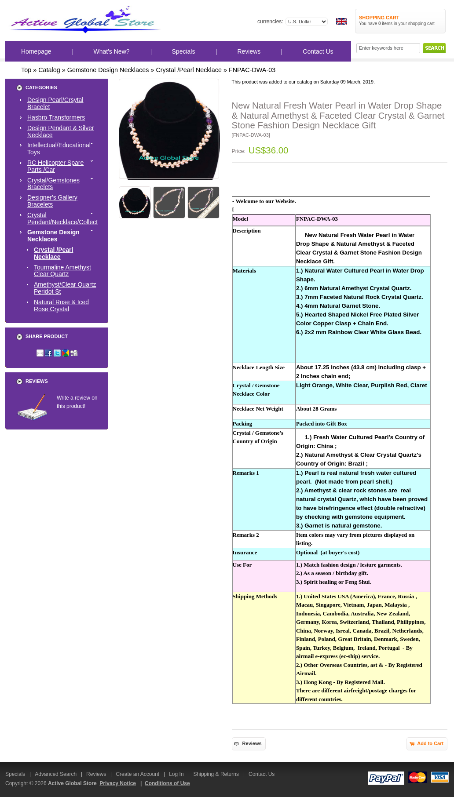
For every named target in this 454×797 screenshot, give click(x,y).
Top (26, 69)
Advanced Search (56, 774)
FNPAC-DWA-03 (252, 69)
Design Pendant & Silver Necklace (60, 131)
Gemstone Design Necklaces (108, 69)
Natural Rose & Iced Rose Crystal (61, 305)
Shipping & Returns (216, 774)
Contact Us (318, 51)
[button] (248, 744)
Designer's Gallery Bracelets (52, 201)
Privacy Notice (117, 783)
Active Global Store (72, 783)
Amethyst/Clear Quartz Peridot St (65, 288)
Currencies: (270, 21)
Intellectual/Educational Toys (62, 149)
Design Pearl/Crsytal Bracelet (55, 103)
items (385, 23)
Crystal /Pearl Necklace (189, 69)
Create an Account (137, 774)
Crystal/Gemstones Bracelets (62, 184)
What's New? (112, 51)
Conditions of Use (167, 783)
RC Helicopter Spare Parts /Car (62, 166)
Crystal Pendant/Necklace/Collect (62, 218)
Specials (183, 51)
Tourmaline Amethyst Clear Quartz (62, 271)
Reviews (248, 51)
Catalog (49, 69)
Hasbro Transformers (56, 117)
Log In (176, 774)
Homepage (36, 51)
